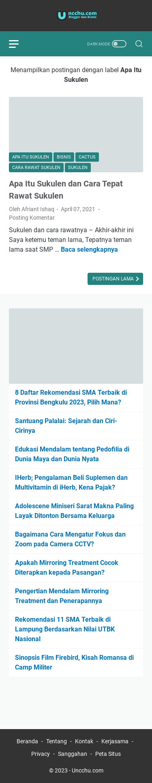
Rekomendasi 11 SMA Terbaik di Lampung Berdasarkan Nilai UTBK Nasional (65, 629)
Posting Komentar (32, 217)
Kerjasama (114, 741)
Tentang (56, 741)
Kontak (84, 741)
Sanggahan (72, 754)
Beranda (27, 741)
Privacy (40, 754)
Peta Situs (108, 754)
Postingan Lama (113, 279)
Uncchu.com (87, 770)
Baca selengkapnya (89, 249)
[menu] (18, 43)
